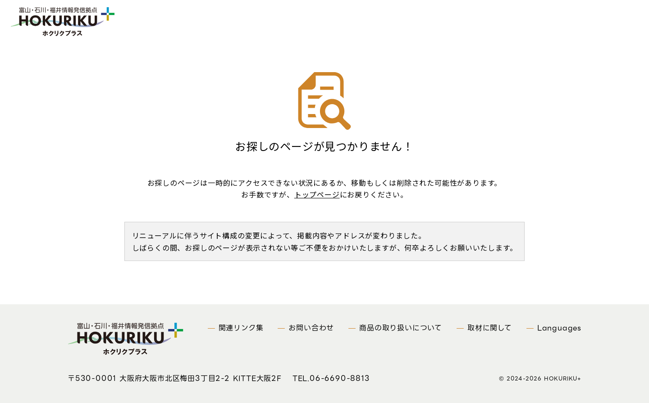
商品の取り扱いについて (400, 328)
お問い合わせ (311, 328)
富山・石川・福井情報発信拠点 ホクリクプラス (69, 23)
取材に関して (489, 328)
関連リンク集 (241, 328)
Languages (559, 328)
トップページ (317, 194)
